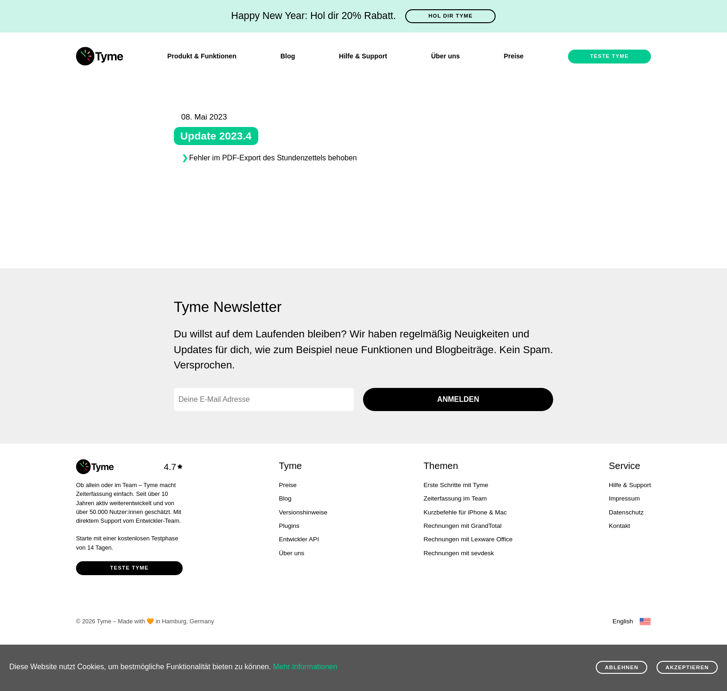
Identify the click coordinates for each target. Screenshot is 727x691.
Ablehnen (621, 667)
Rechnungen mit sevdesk (458, 553)
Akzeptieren (687, 667)
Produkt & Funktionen (201, 56)
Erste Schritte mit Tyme (455, 485)
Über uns (445, 56)
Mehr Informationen (305, 667)
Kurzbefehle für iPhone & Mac (465, 512)
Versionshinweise (303, 512)
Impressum (624, 498)
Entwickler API (299, 539)
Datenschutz (626, 512)
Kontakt (619, 525)
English (622, 621)
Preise (513, 56)
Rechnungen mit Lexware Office (467, 539)
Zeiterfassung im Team (454, 498)
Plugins (289, 525)
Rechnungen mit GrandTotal (462, 525)
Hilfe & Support (363, 56)
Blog (288, 56)
